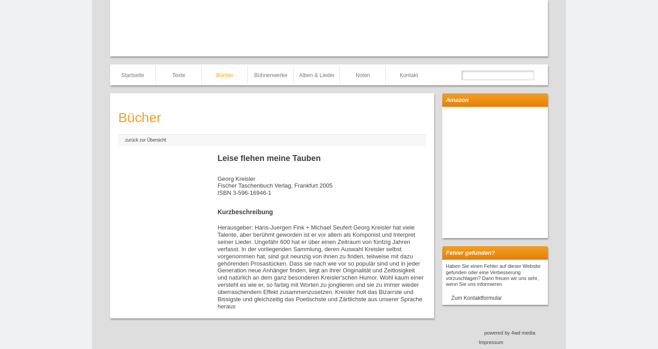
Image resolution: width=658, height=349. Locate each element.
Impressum (491, 342)
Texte (178, 75)
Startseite (132, 75)
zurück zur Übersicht (145, 140)
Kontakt (409, 75)
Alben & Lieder (317, 75)
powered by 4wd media (509, 332)
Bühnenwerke (270, 75)
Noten (363, 75)
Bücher (224, 75)
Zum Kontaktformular (476, 298)
